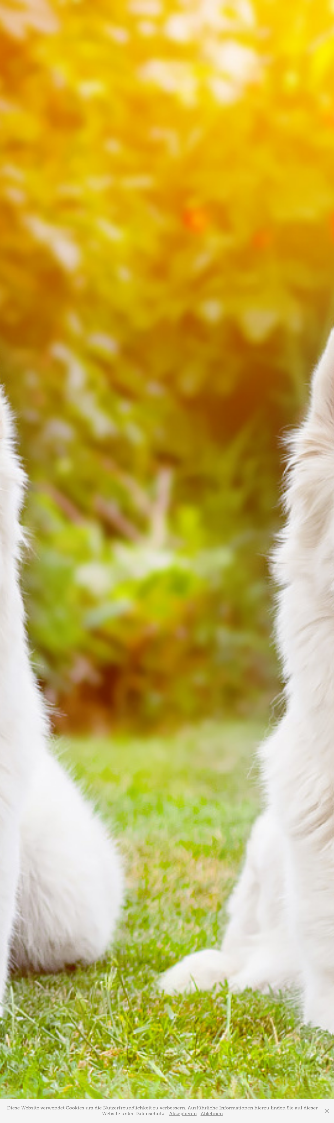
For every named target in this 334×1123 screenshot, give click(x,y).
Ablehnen (212, 1113)
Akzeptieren (183, 1113)
